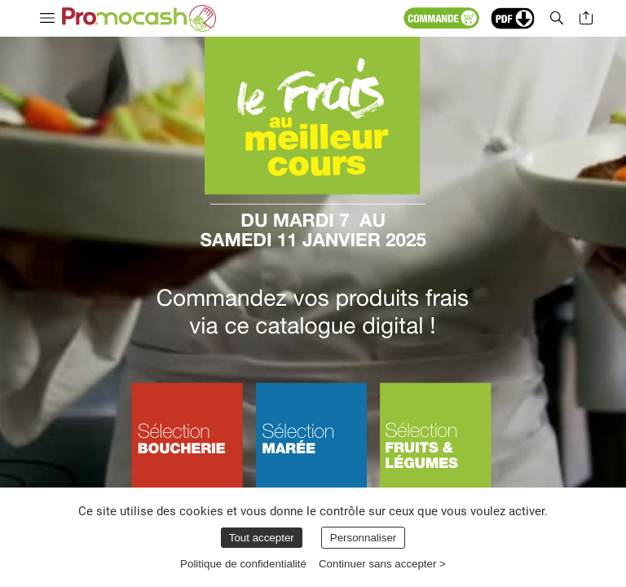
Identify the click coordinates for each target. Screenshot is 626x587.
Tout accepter (261, 538)
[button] (474, 18)
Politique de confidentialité (243, 564)
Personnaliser (363, 538)
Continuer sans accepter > (382, 564)
